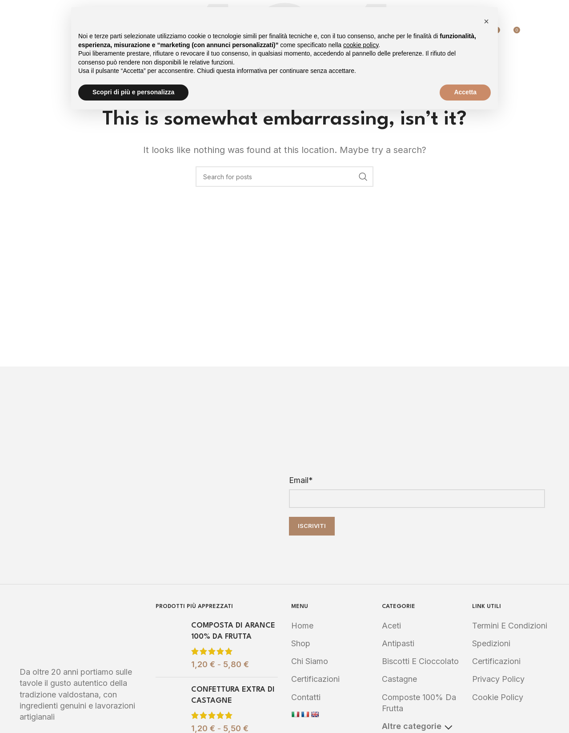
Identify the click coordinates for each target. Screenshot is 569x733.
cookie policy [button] (360, 44)
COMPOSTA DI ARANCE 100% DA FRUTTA (233, 631)
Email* (301, 480)
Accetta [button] (465, 92)
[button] (486, 21)
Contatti (306, 697)
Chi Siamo (309, 661)
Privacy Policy (498, 679)
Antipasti (398, 643)
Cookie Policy (497, 697)
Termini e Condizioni (509, 625)
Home (302, 625)
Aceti (391, 625)
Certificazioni (315, 679)
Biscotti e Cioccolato (420, 661)
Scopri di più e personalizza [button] (133, 92)
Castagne (399, 679)
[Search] (532, 33)
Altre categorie (417, 726)
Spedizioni (491, 643)
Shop (300, 643)
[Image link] (81, 629)
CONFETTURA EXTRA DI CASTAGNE (233, 695)
